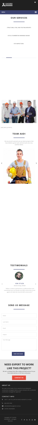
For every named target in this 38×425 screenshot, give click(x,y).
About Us (9, 56)
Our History (16, 56)
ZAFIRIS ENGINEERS (9, 408)
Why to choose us (27, 56)
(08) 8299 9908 (8, 403)
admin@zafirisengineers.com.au (12, 406)
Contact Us (19, 378)
